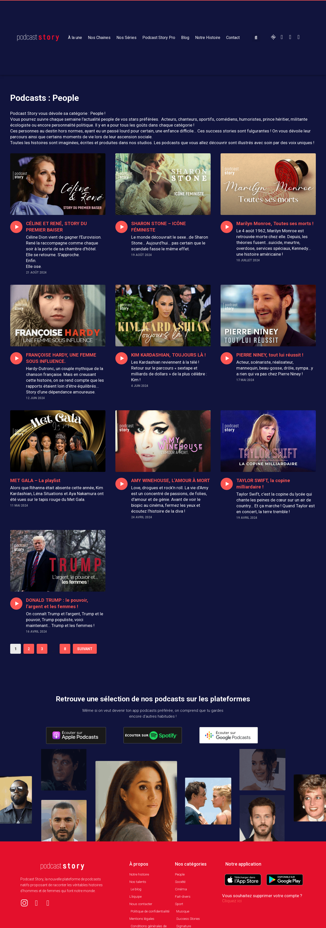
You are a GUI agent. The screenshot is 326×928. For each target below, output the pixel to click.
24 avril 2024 (141, 523)
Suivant (84, 655)
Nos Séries (126, 37)
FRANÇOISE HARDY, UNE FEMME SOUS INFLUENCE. (65, 358)
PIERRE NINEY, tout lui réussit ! (273, 355)
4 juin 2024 (139, 392)
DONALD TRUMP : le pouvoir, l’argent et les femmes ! (60, 609)
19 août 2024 (141, 255)
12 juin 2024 (35, 398)
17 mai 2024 (245, 380)
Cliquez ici (232, 906)
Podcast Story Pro (158, 37)
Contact (233, 37)
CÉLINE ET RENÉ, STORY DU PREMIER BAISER (59, 226)
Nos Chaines (99, 37)
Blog (185, 37)
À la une (75, 37)
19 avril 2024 (246, 518)
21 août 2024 (36, 272)
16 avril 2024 (36, 637)
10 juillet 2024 (248, 266)
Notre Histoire (207, 37)
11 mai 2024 (19, 505)
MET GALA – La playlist (38, 480)
